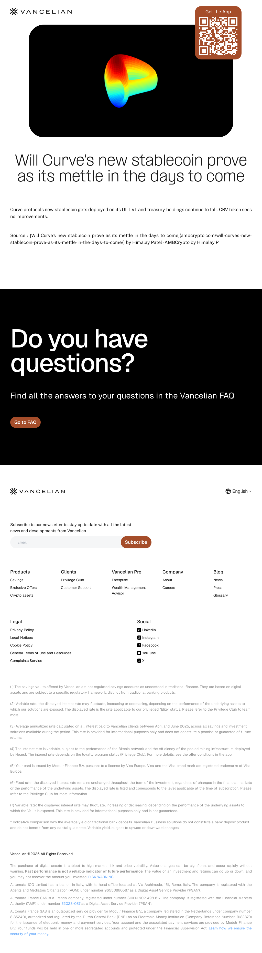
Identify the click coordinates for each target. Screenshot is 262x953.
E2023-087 (70, 903)
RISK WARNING (101, 877)
